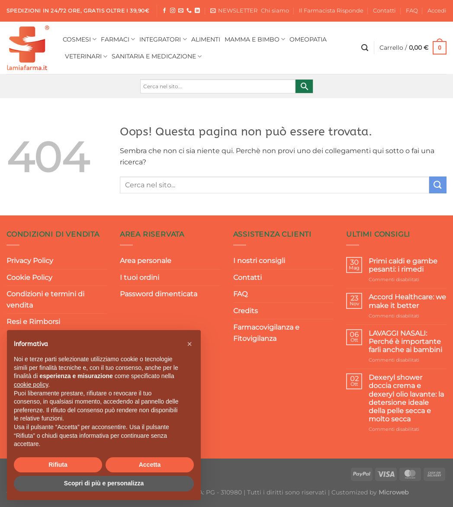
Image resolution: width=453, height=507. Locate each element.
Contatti (384, 10)
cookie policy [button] (31, 384)
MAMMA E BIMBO (255, 39)
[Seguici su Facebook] (164, 11)
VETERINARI (86, 56)
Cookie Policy (29, 277)
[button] (189, 344)
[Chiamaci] (189, 11)
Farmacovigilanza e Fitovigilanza (266, 333)
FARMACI (118, 39)
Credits (245, 311)
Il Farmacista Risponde (331, 10)
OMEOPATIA (308, 39)
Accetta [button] (150, 464)
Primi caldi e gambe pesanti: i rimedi (403, 265)
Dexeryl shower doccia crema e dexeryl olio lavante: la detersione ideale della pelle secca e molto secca (406, 398)
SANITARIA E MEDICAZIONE (157, 56)
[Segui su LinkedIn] (197, 11)
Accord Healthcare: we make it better (407, 301)
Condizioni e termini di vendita (45, 299)
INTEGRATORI (162, 39)
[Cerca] (364, 47)
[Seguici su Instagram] (172, 11)
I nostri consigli (259, 261)
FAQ (412, 10)
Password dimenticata (158, 294)
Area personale (145, 261)
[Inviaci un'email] (180, 11)
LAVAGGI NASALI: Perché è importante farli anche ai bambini (405, 341)
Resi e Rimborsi (33, 322)
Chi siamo (275, 10)
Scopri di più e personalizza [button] (104, 483)
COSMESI (79, 39)
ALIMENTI (205, 39)
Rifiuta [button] (57, 464)
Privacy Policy (29, 261)
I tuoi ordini (139, 277)
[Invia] (438, 184)
